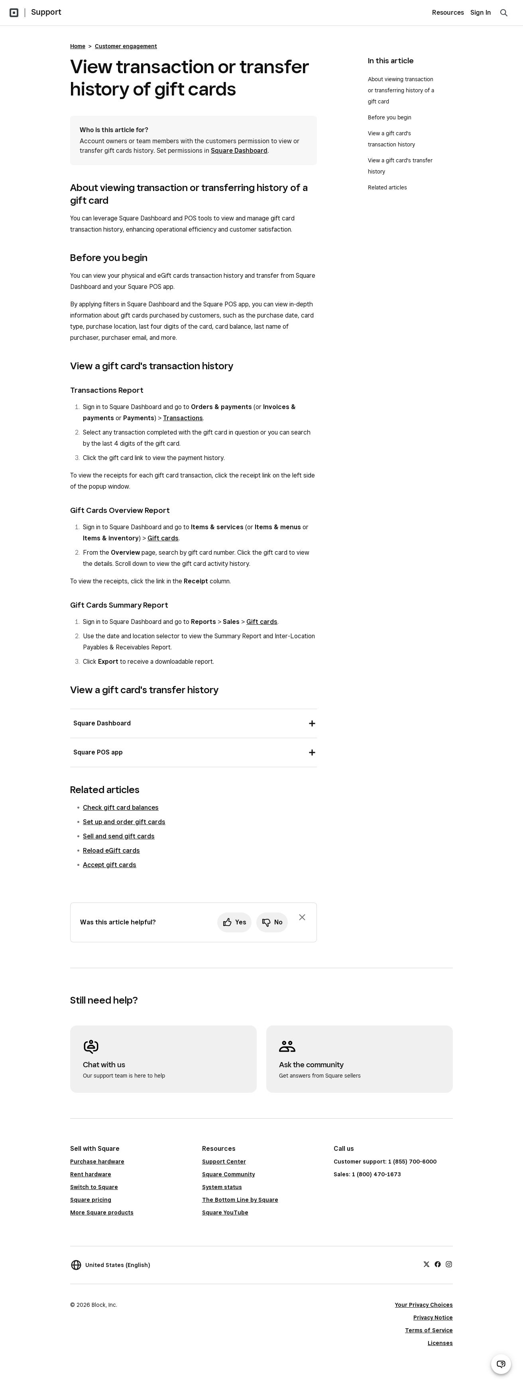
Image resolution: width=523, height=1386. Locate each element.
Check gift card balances (121, 807)
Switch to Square (94, 1187)
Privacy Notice (433, 1317)
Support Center (224, 1161)
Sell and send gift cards (119, 836)
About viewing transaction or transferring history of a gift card (401, 90)
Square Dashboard (239, 150)
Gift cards (163, 538)
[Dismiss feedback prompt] (302, 917)
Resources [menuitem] (448, 12)
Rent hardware (90, 1174)
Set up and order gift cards (124, 822)
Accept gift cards (109, 865)
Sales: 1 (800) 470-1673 (367, 1174)
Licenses (440, 1343)
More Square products (102, 1212)
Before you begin (389, 117)
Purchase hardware (97, 1161)
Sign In (480, 12)
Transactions (183, 418)
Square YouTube (225, 1212)
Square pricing (90, 1200)
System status (222, 1187)
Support (46, 12)
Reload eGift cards (111, 850)
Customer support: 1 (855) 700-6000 (385, 1161)
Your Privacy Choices (424, 1305)
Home (77, 46)
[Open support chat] (501, 1364)
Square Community (228, 1174)
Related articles (387, 187)
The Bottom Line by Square (240, 1200)
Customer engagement (126, 46)
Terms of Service (429, 1330)
